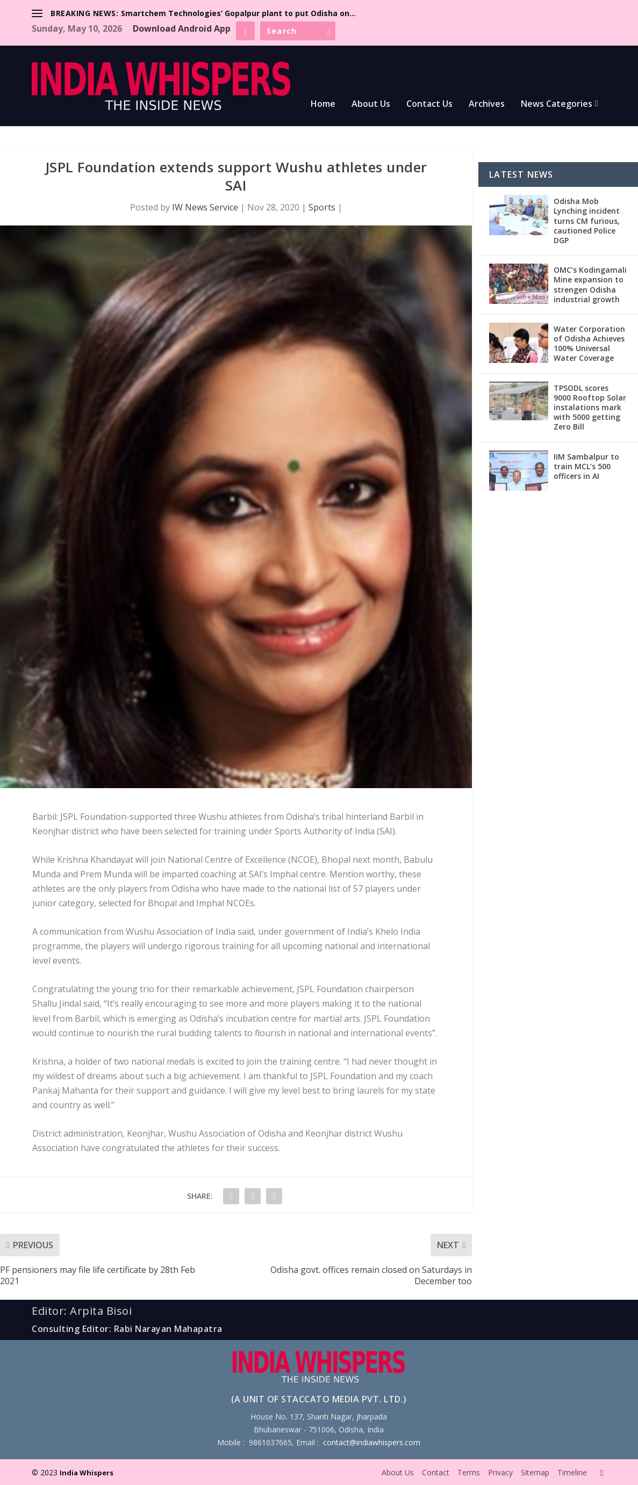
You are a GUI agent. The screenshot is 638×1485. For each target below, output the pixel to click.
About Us (371, 104)
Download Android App (182, 28)
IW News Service (205, 207)
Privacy (500, 1472)
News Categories (556, 104)
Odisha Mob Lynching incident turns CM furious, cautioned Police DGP (587, 220)
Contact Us (429, 104)
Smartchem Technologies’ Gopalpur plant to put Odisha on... (238, 13)
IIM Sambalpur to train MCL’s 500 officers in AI (586, 466)
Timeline (572, 1472)
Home (323, 104)
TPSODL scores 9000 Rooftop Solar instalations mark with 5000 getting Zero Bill (590, 407)
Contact (435, 1472)
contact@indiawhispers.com (371, 1442)
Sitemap (535, 1472)
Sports (322, 207)
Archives (487, 104)
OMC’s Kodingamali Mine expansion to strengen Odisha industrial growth (590, 284)
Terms (468, 1472)
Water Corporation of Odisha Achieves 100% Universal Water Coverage (589, 343)
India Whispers (86, 1472)
